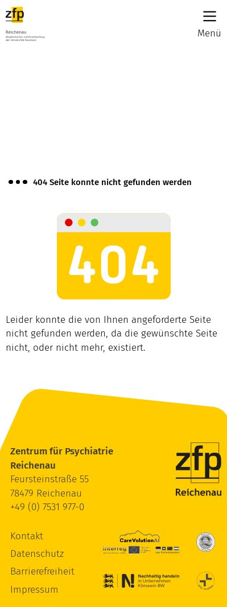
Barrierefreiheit (42, 571)
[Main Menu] (209, 16)
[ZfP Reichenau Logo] (25, 24)
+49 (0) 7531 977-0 (47, 507)
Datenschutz (37, 554)
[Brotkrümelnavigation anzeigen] (18, 182)
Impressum (34, 590)
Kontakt (26, 536)
